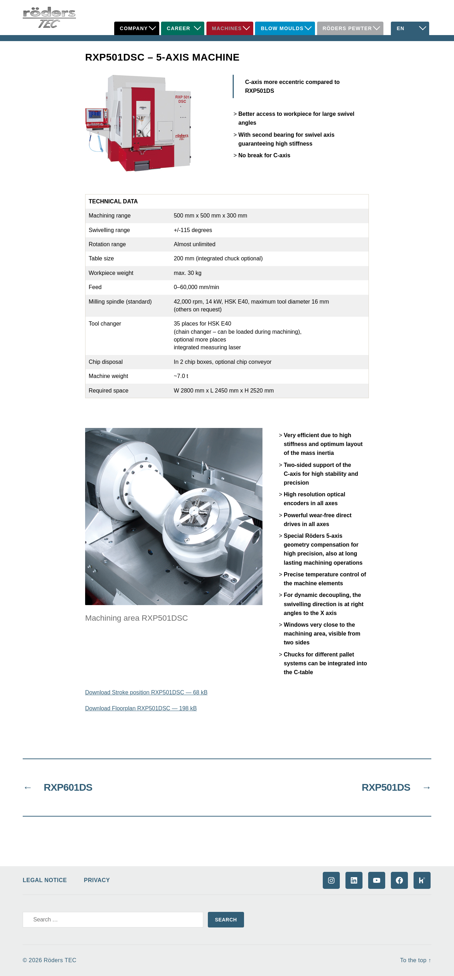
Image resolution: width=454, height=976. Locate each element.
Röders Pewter (347, 28)
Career (178, 28)
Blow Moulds (282, 28)
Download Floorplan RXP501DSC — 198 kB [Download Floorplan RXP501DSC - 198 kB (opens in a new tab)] (141, 708)
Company (134, 28)
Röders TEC (60, 960)
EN (400, 28)
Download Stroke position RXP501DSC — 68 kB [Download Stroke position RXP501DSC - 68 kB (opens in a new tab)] (146, 692)
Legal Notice (45, 880)
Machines (227, 28)
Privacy (97, 880)
